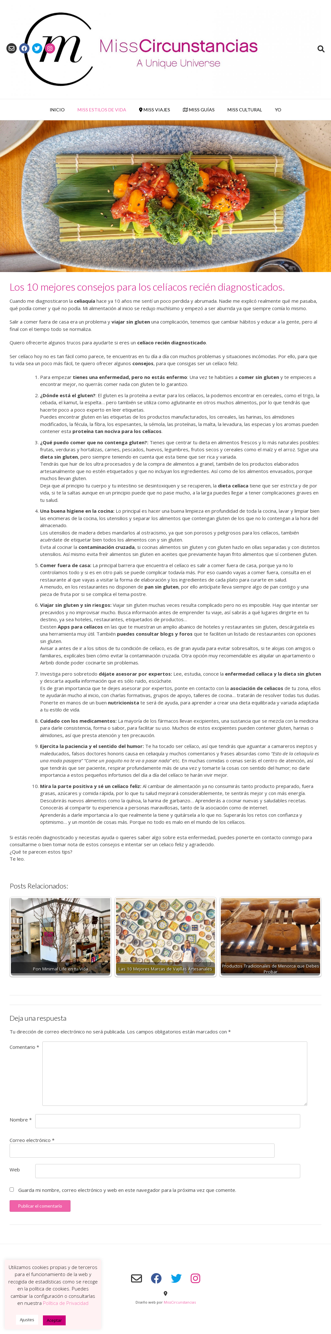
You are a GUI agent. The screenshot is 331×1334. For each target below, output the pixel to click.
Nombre (21, 1119)
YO (278, 109)
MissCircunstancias (180, 1302)
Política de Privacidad (65, 1303)
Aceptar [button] (54, 1320)
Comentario (24, 1047)
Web (15, 1169)
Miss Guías (199, 109)
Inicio (57, 109)
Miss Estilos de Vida (102, 109)
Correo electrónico (32, 1140)
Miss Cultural (245, 109)
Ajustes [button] (27, 1319)
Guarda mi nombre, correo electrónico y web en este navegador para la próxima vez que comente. (127, 1190)
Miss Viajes (154, 109)
